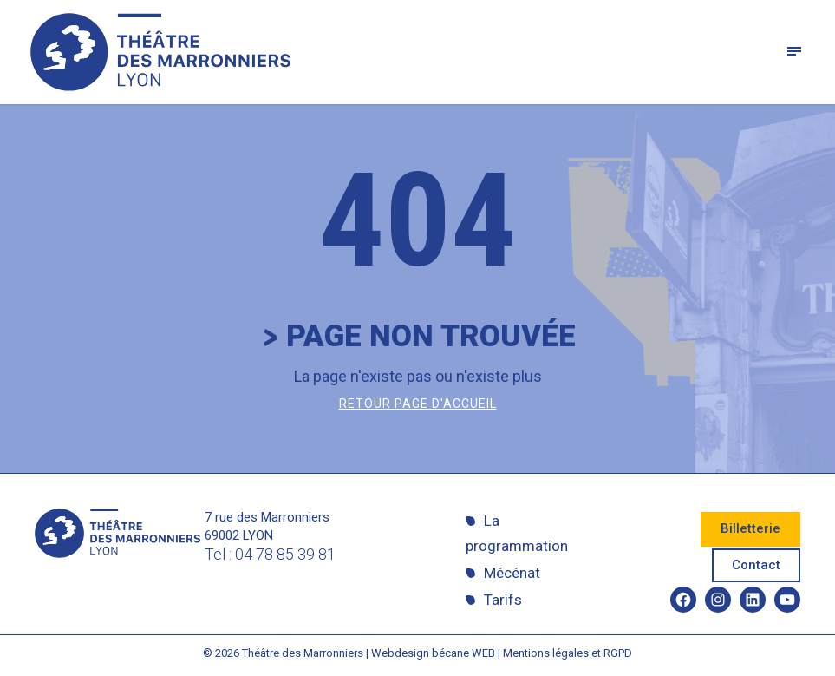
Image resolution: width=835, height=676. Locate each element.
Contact (756, 565)
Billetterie (750, 528)
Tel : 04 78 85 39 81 (270, 554)
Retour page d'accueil (418, 403)
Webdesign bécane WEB (433, 653)
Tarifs (503, 599)
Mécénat (512, 572)
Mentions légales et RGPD (567, 653)
